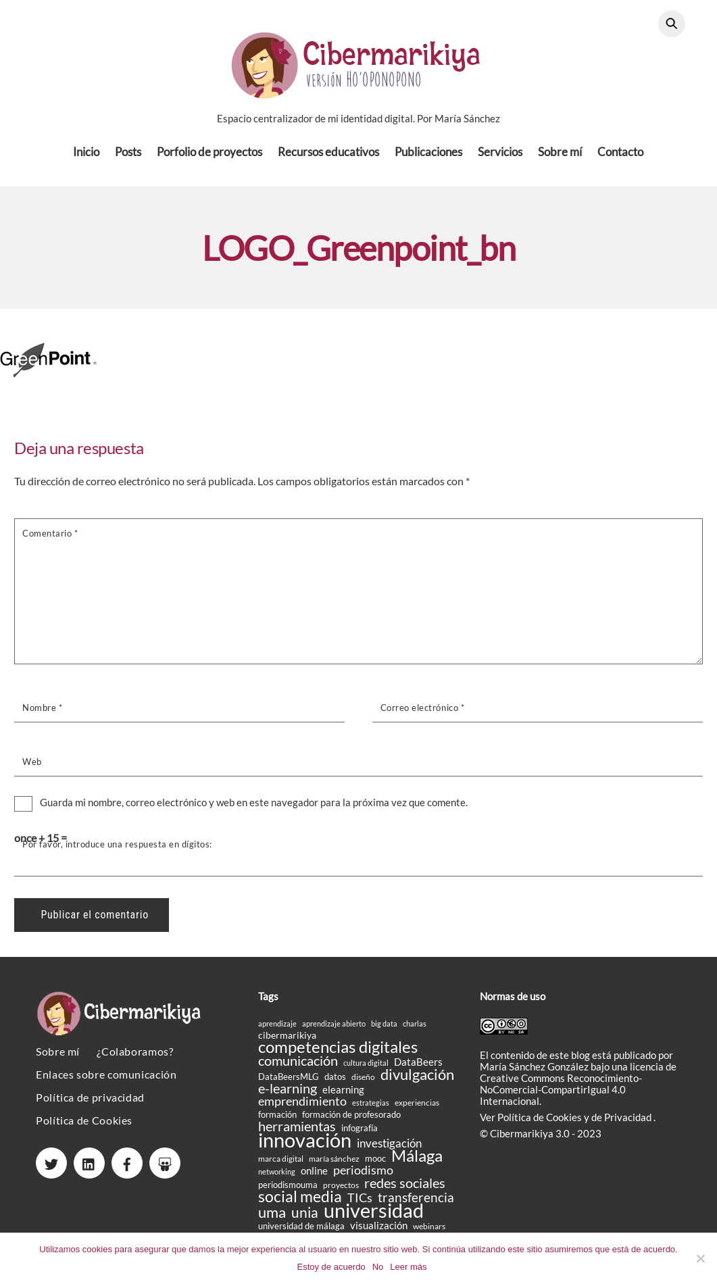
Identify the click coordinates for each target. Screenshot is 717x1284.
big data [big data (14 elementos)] (384, 1027)
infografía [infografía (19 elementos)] (359, 1132)
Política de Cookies (84, 1124)
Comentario (50, 536)
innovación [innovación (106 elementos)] (304, 1144)
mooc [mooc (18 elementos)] (375, 1162)
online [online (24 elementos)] (314, 1175)
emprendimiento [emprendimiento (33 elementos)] (302, 1105)
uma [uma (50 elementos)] (272, 1216)
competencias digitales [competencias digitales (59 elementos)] (338, 1050)
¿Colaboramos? (135, 1055)
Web (32, 765)
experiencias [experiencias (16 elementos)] (417, 1107)
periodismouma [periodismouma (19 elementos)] (288, 1188)
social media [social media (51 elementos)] (300, 1200)
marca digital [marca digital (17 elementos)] (280, 1163)
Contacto (620, 155)
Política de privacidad (90, 1101)
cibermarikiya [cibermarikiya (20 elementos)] (287, 1039)
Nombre (42, 711)
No (378, 1267)
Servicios (500, 155)
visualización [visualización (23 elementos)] (378, 1229)
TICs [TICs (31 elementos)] (359, 1202)
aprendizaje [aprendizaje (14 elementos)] (277, 1027)
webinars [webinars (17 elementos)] (429, 1230)
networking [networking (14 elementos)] (276, 1175)
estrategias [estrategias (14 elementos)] (370, 1106)
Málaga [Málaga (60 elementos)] (417, 1159)
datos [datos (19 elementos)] (335, 1080)
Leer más (408, 1267)
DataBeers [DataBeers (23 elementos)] (418, 1066)
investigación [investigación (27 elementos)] (389, 1148)
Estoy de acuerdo (331, 1267)
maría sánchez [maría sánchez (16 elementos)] (334, 1163)
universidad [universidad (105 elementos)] (374, 1214)
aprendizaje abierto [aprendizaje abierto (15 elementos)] (334, 1027)
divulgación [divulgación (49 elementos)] (417, 1078)
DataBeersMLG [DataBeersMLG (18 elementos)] (288, 1080)
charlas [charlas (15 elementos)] (414, 1027)
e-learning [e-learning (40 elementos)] (287, 1092)
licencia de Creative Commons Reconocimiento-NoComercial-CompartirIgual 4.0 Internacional (578, 1087)
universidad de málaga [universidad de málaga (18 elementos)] (301, 1230)
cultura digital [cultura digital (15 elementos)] (366, 1066)
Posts (128, 155)
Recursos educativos (328, 155)
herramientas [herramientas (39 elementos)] (297, 1130)
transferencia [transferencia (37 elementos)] (416, 1201)
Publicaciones (428, 155)
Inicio (86, 155)
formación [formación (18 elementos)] (277, 1118)
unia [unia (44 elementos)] (304, 1216)
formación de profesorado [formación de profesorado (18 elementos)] (351, 1118)
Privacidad (628, 1120)
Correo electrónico (422, 711)
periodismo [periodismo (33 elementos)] (363, 1174)
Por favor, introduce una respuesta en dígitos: (117, 847)
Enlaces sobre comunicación (106, 1078)
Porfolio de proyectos (209, 155)
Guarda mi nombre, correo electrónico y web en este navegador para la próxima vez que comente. (254, 806)
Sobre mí (560, 155)
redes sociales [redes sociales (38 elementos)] (404, 1187)
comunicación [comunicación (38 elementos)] (298, 1064)
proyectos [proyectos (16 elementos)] (341, 1189)
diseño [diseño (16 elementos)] (363, 1081)
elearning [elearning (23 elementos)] (343, 1094)
